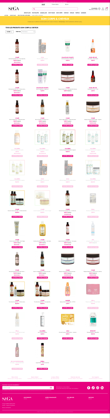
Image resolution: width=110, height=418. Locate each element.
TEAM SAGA (55, 4)
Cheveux (26, 407)
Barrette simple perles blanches (93, 210)
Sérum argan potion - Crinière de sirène (67, 119)
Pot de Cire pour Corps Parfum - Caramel (67, 332)
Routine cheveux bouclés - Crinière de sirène (17, 210)
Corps (25, 406)
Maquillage (26, 402)
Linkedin (102, 387)
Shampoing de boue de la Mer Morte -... (17, 271)
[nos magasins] (95, 8)
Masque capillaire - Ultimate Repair (93, 301)
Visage (25, 404)
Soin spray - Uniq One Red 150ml (17, 362)
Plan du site (91, 406)
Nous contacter (6, 407)
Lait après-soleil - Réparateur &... (93, 241)
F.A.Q (68, 404)
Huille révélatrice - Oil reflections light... (17, 332)
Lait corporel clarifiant (42, 332)
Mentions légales (92, 400)
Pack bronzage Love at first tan (42, 180)
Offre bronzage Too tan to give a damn (68, 180)
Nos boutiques (49, 402)
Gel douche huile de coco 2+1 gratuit (92, 149)
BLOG (66, 4)
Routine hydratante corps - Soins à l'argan (42, 210)
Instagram (97, 387)
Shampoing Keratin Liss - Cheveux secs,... (17, 89)
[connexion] (103, 9)
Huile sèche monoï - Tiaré (93, 89)
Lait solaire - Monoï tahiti (93, 58)
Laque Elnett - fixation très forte (42, 362)
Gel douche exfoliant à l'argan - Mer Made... (42, 241)
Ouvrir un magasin (50, 400)
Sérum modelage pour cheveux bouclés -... (42, 271)
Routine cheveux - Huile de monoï (93, 180)
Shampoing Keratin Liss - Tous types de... (17, 58)
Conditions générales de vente (95, 402)
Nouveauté (26, 400)
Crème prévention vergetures (67, 58)
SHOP (43, 4)
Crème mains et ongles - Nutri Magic (17, 241)
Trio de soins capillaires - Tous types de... (42, 301)
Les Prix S (47, 404)
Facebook (88, 387)
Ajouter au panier (17, 64)
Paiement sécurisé (71, 402)
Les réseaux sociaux (50, 407)
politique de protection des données (37, 390)
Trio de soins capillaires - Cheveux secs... (17, 301)
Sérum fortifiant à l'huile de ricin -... (42, 119)
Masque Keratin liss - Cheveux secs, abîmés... (93, 271)
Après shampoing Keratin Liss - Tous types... (67, 241)
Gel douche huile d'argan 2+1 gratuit (17, 180)
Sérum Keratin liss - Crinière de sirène (17, 119)
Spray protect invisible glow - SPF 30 (67, 301)
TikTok (93, 387)
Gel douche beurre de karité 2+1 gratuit (68, 149)
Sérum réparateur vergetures (42, 89)
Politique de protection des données (97, 404)
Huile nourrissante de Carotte (17, 149)
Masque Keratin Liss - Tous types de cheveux (67, 89)
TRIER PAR (18, 31)
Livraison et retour (71, 400)
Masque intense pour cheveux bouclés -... (67, 271)
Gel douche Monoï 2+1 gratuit (42, 149)
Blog (46, 406)
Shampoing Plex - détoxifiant (93, 332)
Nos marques (27, 409)
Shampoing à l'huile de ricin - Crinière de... (67, 210)
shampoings (62, 21)
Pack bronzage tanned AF (42, 58)
